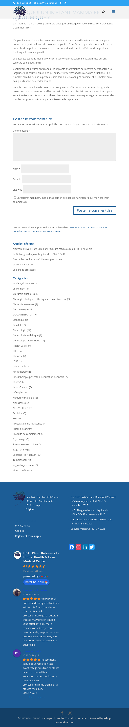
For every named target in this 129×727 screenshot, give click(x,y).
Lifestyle (17, 392)
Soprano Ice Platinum (24, 454)
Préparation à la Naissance (27, 423)
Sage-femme (20, 449)
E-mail (17, 179)
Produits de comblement (26, 433)
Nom (16, 168)
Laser (16, 382)
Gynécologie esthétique (26, 335)
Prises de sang (21, 428)
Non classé (19, 402)
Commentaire (21, 130)
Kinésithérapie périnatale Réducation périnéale (38, 376)
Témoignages (20, 459)
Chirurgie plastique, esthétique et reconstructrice (71, 23)
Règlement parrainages (28, 536)
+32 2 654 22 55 (23, 2)
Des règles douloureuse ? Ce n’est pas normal (37, 259)
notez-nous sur (36, 582)
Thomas (21, 23)
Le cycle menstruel (23, 264)
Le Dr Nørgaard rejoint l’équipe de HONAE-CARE (39, 254)
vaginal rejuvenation (24, 465)
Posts (16, 418)
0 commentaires (22, 27)
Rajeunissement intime (25, 444)
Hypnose (18, 356)
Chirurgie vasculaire (24, 304)
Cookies (20, 530)
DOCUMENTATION (23, 314)
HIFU (15, 351)
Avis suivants (37, 697)
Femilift (17, 325)
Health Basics (20, 345)
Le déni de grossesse (24, 269)
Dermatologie (20, 309)
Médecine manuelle (23, 397)
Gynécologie (19, 330)
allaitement (19, 288)
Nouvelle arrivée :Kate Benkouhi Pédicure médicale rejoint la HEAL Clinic (52, 248)
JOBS (15, 361)
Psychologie (19, 439)
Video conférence (22, 470)
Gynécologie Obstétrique (26, 340)
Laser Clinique (20, 387)
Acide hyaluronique (23, 283)
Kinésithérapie (21, 371)
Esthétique (19, 319)
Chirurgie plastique (23, 293)
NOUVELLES (106, 23)
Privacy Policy (22, 525)
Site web (17, 189)
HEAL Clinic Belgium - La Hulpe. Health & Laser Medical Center (41, 557)
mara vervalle (32, 651)
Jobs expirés (19, 366)
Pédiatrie (18, 413)
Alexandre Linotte (35, 590)
